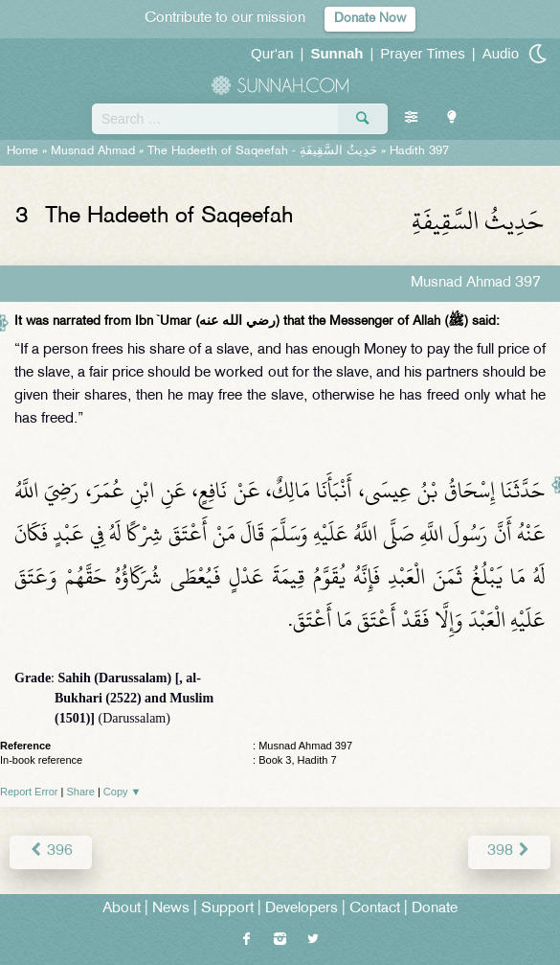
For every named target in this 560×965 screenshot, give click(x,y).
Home (22, 151)
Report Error (29, 791)
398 (509, 851)
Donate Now (370, 18)
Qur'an (272, 53)
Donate (435, 909)
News (171, 909)
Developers (301, 909)
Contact (374, 909)
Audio (500, 53)
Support (227, 909)
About (121, 909)
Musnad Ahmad (93, 151)
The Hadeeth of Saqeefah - (262, 151)
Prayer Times (422, 53)
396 (51, 851)
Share (81, 791)
